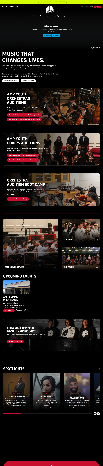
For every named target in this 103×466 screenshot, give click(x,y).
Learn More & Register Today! (18, 199)
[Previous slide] (95, 413)
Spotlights (59, 16)
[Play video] (96, 47)
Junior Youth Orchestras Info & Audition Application (24, 115)
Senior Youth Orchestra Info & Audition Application (24, 119)
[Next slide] (98, 413)
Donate (99, 9)
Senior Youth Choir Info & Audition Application (23, 160)
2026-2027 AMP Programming (63, 2)
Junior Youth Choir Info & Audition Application (23, 155)
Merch (81, 9)
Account (87, 9)
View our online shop (15, 341)
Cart (91, 9)
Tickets (8, 310)
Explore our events (28, 81)
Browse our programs (10, 81)
